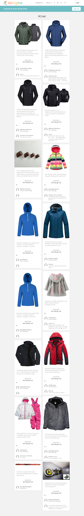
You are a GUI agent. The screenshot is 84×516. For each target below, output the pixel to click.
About (49, 3)
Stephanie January (54, 70)
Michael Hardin (25, 387)
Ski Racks (23, 488)
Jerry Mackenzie (53, 189)
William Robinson (26, 129)
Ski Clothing (24, 70)
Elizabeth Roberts (25, 330)
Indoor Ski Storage (26, 190)
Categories (39, 3)
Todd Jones (52, 317)
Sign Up (76, 9)
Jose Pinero (23, 259)
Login (77, 3)
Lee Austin (23, 450)
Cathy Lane (52, 385)
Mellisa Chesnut (25, 189)
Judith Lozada (53, 258)
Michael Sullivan (53, 499)
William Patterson (54, 128)
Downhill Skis (52, 260)
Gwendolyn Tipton (26, 68)
